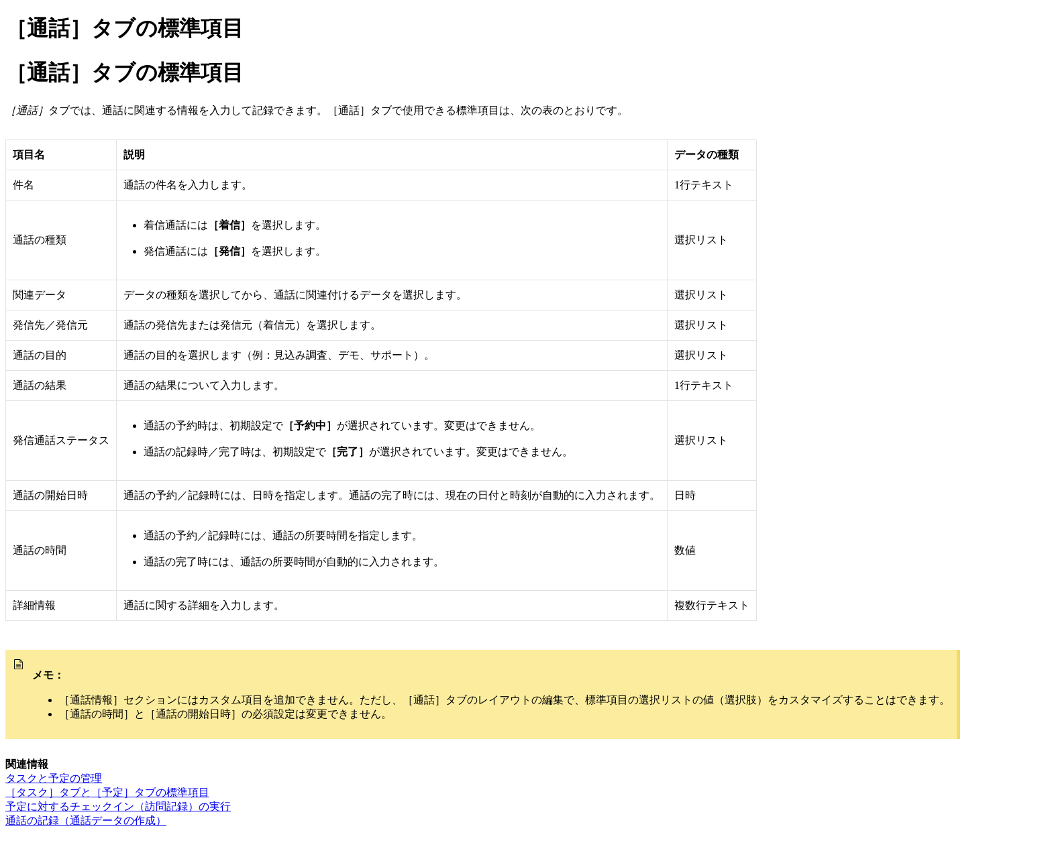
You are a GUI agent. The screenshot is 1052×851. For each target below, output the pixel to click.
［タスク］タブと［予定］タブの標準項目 (107, 792)
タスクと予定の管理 (53, 778)
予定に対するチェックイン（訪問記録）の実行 (118, 806)
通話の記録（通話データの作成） (85, 820)
